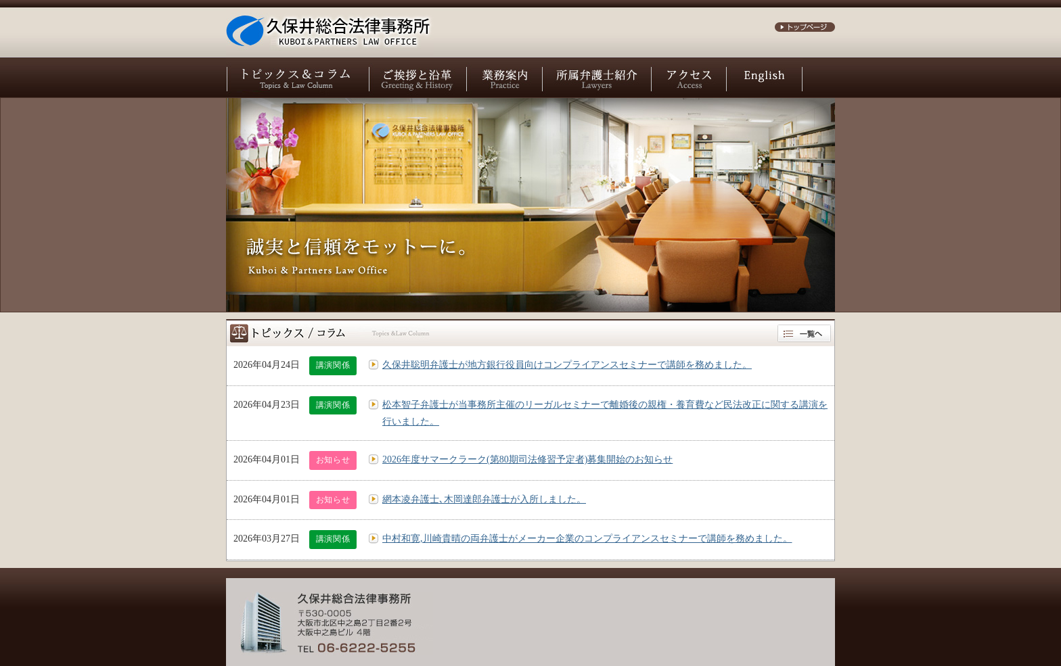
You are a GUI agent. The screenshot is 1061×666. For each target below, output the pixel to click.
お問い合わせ (581, 620)
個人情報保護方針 (731, 620)
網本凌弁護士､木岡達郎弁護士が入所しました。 (484, 499)
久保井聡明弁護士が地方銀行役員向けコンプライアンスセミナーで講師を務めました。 (567, 365)
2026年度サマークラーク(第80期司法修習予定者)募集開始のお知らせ (527, 459)
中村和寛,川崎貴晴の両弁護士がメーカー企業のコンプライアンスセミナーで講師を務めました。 (587, 538)
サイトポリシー (652, 620)
